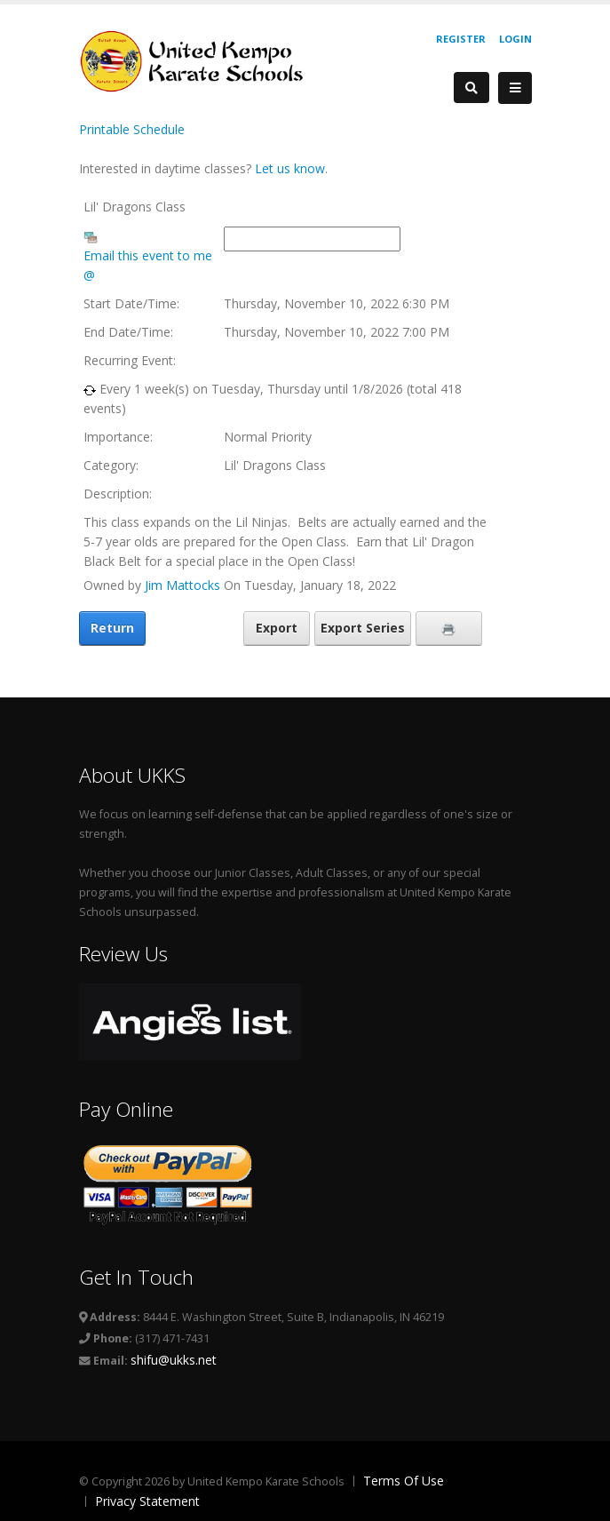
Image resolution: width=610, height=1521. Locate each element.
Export (276, 627)
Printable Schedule (132, 129)
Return (112, 627)
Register (461, 38)
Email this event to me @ (147, 265)
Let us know (290, 168)
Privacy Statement (147, 1501)
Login (515, 38)
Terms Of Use (403, 1480)
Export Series (363, 627)
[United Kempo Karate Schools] (203, 60)
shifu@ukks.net (174, 1359)
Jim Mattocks (182, 585)
